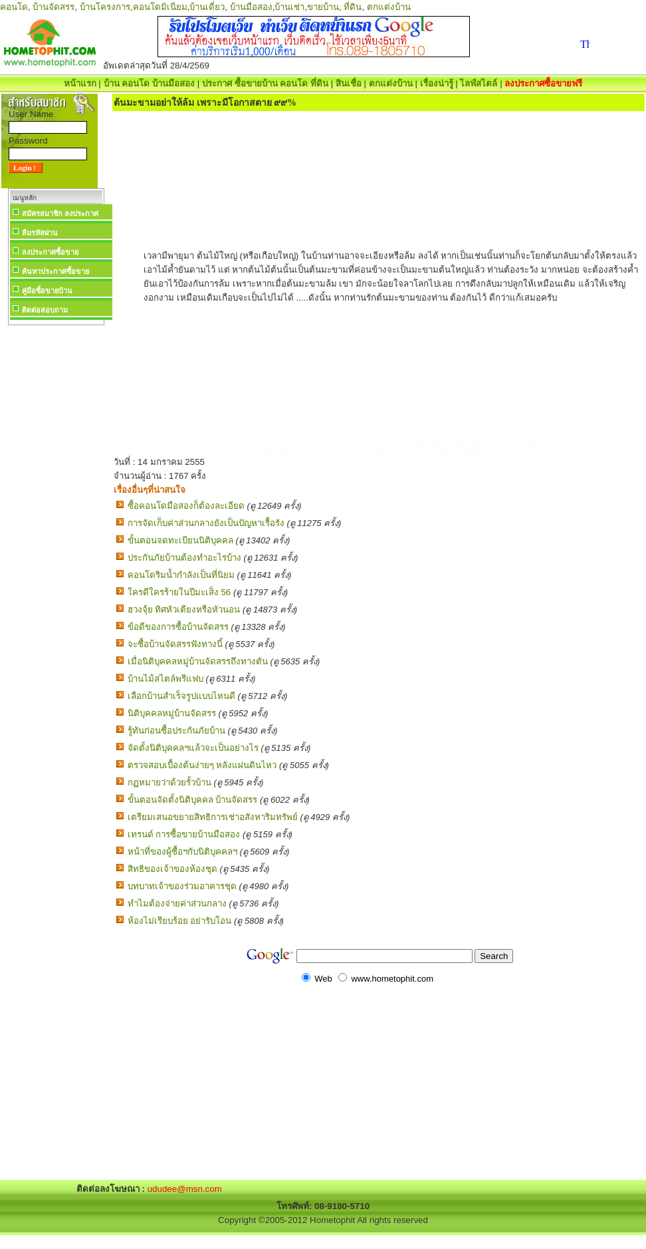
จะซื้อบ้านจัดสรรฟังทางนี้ (175, 644)
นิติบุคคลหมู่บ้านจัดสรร (172, 713)
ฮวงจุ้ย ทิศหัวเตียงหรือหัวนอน (184, 610)
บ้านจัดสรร (53, 7)
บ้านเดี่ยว (207, 7)
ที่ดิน (353, 7)
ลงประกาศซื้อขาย (50, 252)
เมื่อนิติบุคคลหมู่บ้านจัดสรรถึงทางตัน (198, 661)
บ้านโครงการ (105, 7)
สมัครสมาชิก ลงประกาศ (60, 213)
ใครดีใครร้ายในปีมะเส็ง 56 (179, 592)
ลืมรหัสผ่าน (40, 233)
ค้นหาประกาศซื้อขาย (55, 271)
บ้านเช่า (289, 7)
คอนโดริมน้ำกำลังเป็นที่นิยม (181, 575)
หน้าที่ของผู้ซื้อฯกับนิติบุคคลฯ (182, 852)
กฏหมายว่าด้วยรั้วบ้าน (169, 782)
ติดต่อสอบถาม (45, 310)
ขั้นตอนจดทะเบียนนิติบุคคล (180, 540)
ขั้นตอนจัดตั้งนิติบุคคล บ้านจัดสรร (193, 800)
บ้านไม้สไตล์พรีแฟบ (165, 679)
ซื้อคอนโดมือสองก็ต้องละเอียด (186, 506)
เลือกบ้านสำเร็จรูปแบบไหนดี (181, 696)
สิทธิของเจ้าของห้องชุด (172, 869)
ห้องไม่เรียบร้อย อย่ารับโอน (180, 921)
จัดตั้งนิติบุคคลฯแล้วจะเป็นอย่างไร (193, 748)
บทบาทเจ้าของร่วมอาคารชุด (182, 886)
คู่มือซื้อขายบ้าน (47, 291)
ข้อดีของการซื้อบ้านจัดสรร (178, 627)
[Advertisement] (56, 528)
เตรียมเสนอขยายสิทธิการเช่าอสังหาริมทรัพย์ (213, 817)
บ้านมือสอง (251, 7)
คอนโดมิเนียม (160, 7)
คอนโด (14, 7)
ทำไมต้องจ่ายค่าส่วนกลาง (177, 903)
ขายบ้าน (323, 7)
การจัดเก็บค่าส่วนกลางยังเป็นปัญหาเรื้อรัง (206, 523)
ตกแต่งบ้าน (389, 7)
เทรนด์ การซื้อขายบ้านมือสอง (184, 834)
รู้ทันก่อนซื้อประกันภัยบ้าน (176, 731)
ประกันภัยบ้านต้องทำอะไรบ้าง (184, 558)
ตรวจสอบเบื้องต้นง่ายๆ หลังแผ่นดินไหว (202, 765)
